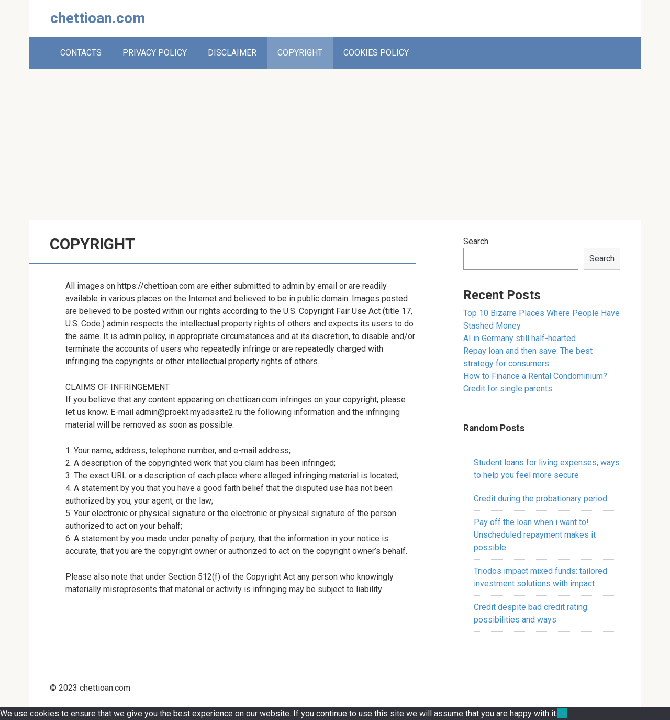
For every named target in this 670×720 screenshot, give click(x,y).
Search (475, 241)
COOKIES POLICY (376, 53)
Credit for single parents (507, 389)
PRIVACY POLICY (154, 53)
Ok (562, 713)
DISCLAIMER (232, 53)
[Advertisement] (335, 142)
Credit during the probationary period (540, 499)
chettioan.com (98, 18)
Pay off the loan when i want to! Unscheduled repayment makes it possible (535, 534)
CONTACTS (81, 53)
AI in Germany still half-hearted (519, 338)
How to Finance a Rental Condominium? (535, 376)
